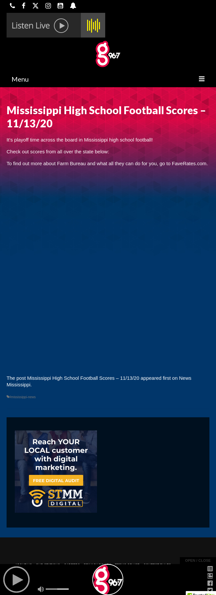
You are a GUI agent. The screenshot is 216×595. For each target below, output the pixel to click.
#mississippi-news (22, 397)
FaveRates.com (189, 163)
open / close (198, 560)
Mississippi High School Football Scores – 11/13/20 (83, 378)
